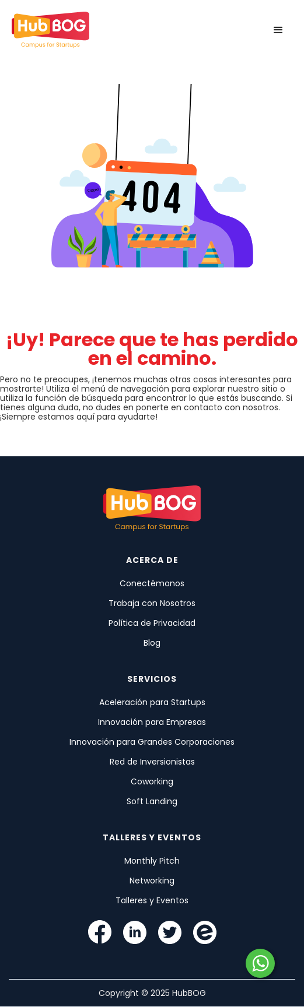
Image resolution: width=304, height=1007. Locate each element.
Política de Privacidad (152, 623)
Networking (152, 880)
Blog (152, 642)
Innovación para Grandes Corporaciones (152, 742)
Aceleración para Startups (152, 702)
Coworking (152, 781)
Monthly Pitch (152, 860)
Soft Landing (152, 801)
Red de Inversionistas (152, 761)
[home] (50, 30)
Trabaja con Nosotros (152, 603)
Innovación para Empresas (152, 722)
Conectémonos (152, 583)
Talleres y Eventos (152, 900)
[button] (278, 30)
